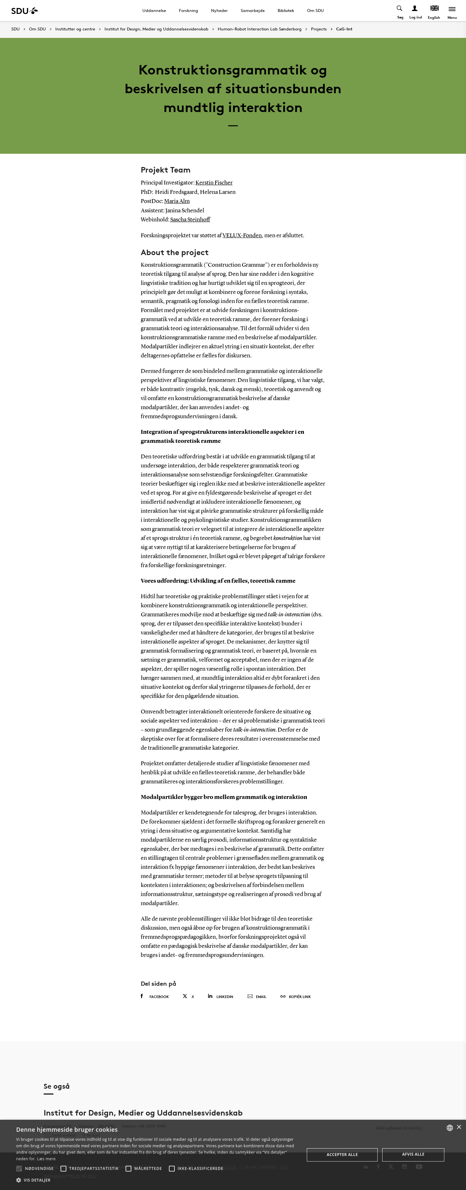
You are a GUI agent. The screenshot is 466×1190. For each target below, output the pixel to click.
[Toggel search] (400, 10)
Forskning (188, 10)
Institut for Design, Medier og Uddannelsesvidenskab (156, 29)
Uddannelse (154, 10)
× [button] (458, 1127)
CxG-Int (344, 29)
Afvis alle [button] (413, 1154)
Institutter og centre (75, 29)
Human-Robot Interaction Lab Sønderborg (260, 29)
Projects (319, 29)
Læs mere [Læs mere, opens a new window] (46, 1159)
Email (256, 995)
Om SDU (315, 10)
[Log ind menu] (415, 10)
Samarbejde (253, 10)
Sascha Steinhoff (190, 219)
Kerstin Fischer (214, 183)
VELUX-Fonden (242, 235)
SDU (15, 29)
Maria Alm (177, 201)
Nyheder (219, 10)
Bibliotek (286, 10)
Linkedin (220, 995)
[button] (19, 1168)
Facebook (155, 995)
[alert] (233, 1155)
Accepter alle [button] (342, 1154)
